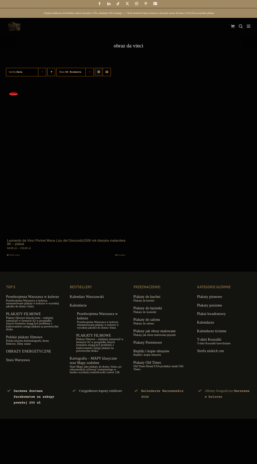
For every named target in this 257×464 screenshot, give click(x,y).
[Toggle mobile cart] (233, 26)
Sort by (15, 72)
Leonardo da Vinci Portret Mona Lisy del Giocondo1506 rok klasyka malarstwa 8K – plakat (66, 242)
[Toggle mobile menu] (249, 26)
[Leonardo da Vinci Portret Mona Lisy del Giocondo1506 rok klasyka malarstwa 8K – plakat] (66, 163)
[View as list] (107, 72)
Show (70, 72)
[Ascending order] (51, 72)
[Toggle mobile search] (241, 26)
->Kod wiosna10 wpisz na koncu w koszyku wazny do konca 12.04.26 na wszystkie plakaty (169, 13)
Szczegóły (121, 255)
